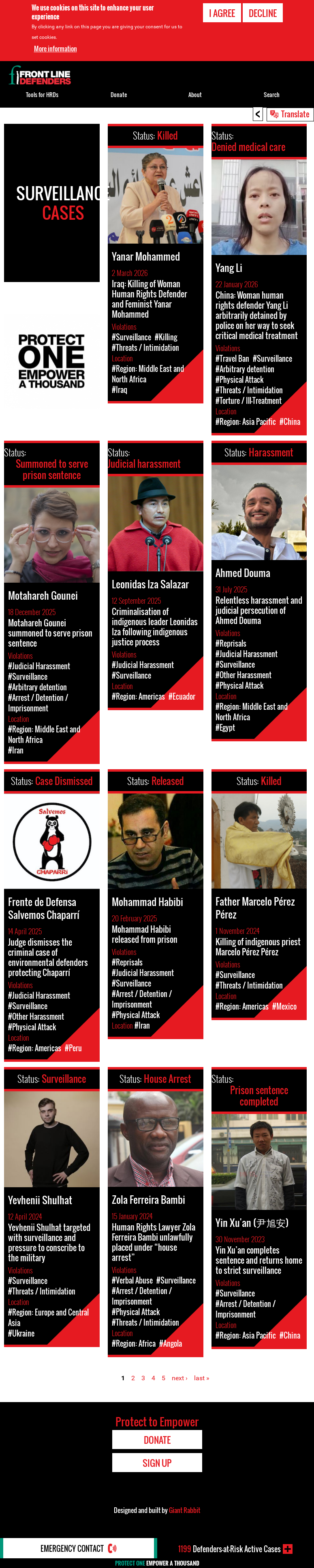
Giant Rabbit (184, 1510)
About (195, 94)
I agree (222, 12)
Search (272, 94)
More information (55, 48)
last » (201, 1378)
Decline (263, 12)
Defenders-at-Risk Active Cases (229, 1549)
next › (180, 1378)
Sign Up (157, 1462)
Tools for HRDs (42, 94)
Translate (295, 113)
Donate (119, 94)
